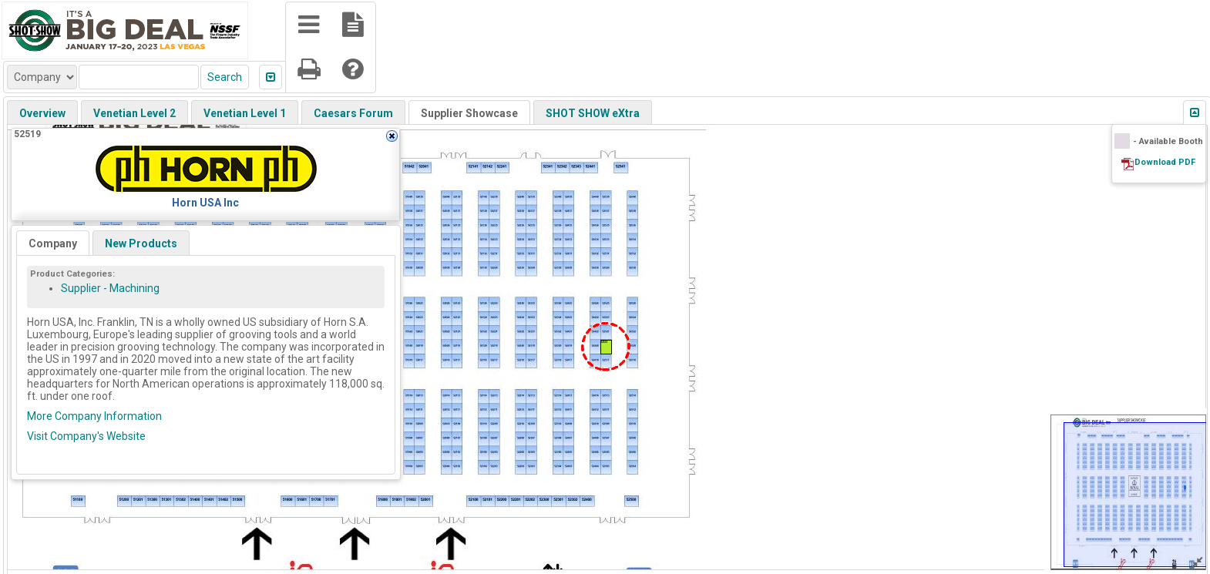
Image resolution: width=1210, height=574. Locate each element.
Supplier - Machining (110, 288)
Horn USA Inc (205, 202)
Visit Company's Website (86, 436)
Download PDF (1164, 162)
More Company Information (94, 416)
